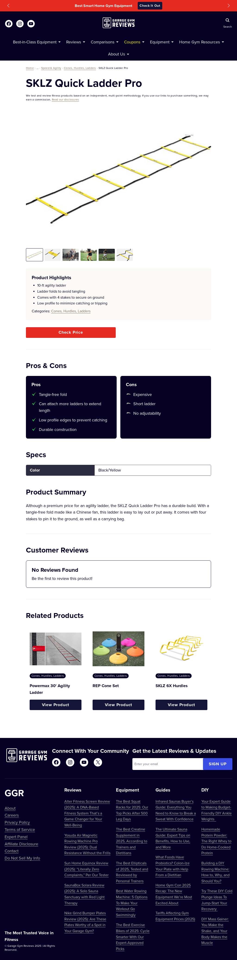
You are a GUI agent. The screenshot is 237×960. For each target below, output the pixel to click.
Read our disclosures (65, 99)
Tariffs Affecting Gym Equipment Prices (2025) (175, 915)
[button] (8, 5)
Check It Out (150, 5)
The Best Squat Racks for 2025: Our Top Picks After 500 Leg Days (132, 810)
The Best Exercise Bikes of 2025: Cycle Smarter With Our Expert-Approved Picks (133, 936)
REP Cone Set (106, 686)
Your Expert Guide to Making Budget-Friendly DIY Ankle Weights (216, 810)
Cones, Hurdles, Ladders (80, 68)
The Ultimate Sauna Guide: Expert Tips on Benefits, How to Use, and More (173, 838)
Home (30, 68)
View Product (55, 705)
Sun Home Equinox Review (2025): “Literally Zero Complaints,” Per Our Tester (86, 868)
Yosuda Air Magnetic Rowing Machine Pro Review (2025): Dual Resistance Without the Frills (87, 844)
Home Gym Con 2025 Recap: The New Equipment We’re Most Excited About (174, 893)
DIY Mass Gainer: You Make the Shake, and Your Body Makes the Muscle (215, 930)
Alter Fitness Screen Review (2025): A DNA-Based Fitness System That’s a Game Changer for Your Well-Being (87, 813)
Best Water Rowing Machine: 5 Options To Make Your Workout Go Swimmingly (131, 902)
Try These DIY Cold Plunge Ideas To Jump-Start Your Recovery (216, 899)
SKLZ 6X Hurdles (172, 686)
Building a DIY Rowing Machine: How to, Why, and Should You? (215, 871)
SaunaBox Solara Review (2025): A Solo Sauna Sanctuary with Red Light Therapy (84, 893)
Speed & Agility (51, 68)
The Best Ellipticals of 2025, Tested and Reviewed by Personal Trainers (132, 871)
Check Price (71, 332)
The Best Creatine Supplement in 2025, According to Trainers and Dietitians (131, 841)
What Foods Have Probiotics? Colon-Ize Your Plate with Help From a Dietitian (173, 865)
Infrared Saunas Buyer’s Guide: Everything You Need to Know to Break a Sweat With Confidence (176, 810)
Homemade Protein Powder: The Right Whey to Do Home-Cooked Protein (216, 841)
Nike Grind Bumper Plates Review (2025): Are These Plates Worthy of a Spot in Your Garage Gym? (85, 921)
